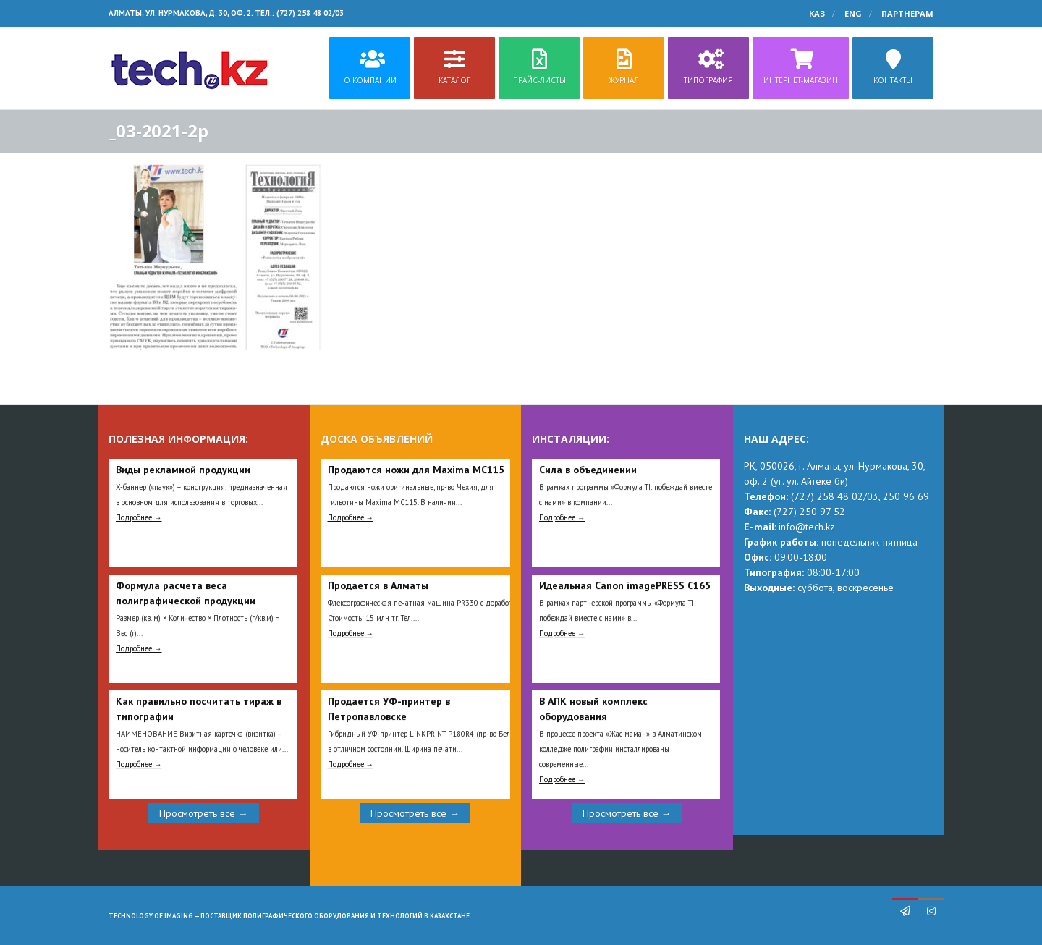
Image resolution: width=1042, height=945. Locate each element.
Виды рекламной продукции (183, 469)
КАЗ (817, 13)
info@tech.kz (807, 526)
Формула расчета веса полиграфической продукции (185, 593)
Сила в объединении (588, 469)
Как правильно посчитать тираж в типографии (198, 709)
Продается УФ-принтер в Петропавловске (389, 709)
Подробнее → (139, 517)
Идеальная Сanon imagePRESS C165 (625, 585)
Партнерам (907, 13)
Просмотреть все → (203, 813)
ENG (853, 13)
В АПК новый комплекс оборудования (593, 709)
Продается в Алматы (378, 585)
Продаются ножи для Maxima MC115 (416, 469)
